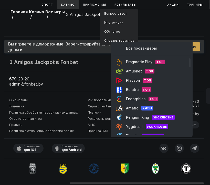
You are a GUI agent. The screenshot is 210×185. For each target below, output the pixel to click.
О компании (18, 100)
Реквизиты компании (104, 119)
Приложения (94, 4)
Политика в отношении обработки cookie (41, 131)
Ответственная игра (25, 119)
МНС (91, 125)
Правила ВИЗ (98, 131)
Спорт (47, 4)
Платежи (94, 112)
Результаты (125, 4)
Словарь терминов (119, 40)
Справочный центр (103, 106)
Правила (15, 125)
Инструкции (113, 22)
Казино (68, 4)
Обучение (112, 31)
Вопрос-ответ (115, 13)
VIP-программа (100, 100)
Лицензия (16, 106)
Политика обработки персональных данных (43, 112)
